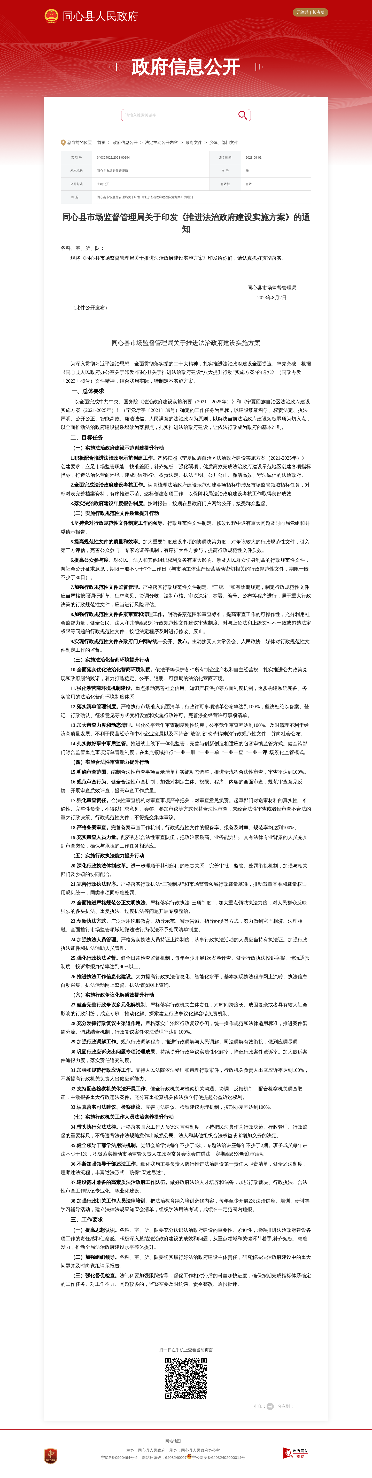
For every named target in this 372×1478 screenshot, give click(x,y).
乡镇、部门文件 (223, 142)
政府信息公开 (186, 67)
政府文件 (193, 142)
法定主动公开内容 (161, 142)
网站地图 (173, 1441)
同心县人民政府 (100, 16)
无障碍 (302, 12)
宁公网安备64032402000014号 (216, 1457)
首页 (101, 142)
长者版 (318, 12)
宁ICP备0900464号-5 (119, 1457)
